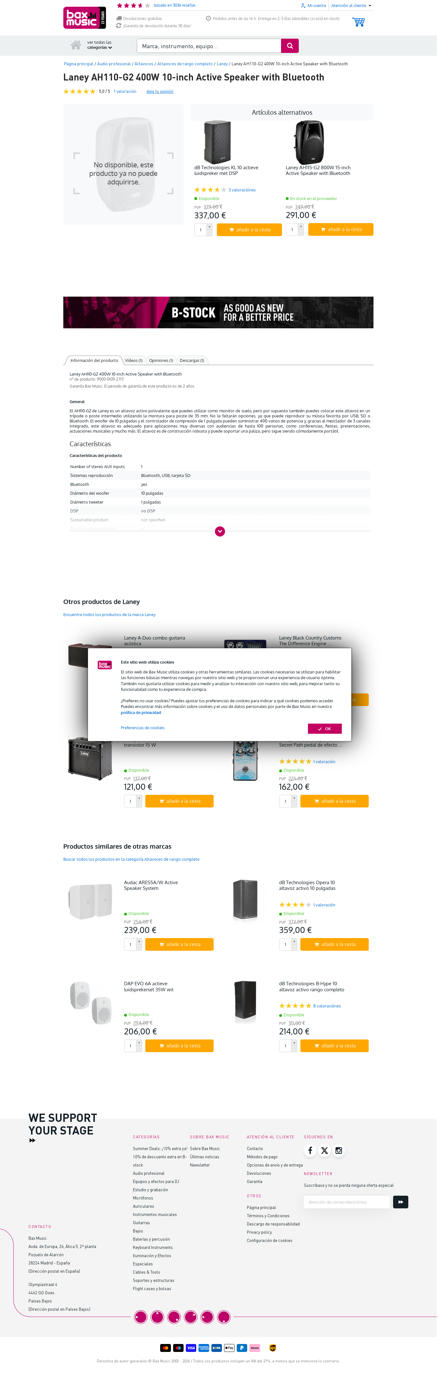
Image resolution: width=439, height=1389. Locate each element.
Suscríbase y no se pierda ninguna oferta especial (349, 1185)
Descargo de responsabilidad (273, 1223)
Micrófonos (143, 1197)
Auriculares (143, 1206)
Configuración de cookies (269, 1240)
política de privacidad (141, 712)
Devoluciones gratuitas (139, 18)
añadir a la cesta (250, 229)
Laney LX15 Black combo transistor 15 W (150, 742)
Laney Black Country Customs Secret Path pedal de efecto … (310, 742)
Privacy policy (259, 1232)
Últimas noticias (204, 1156)
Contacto (255, 1148)
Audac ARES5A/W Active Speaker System (151, 885)
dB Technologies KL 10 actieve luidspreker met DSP (226, 170)
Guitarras (141, 1222)
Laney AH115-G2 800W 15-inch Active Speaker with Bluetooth (318, 170)
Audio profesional (149, 1173)
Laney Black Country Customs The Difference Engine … (310, 640)
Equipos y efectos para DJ (156, 1181)
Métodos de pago (262, 1156)
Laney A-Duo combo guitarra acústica (154, 640)
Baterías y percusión (151, 1239)
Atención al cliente (271, 1137)
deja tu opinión (160, 91)
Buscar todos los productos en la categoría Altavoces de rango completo (131, 859)
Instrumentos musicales (155, 1214)
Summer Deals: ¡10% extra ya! (160, 1148)
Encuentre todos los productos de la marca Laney (109, 614)
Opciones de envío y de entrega (275, 1164)
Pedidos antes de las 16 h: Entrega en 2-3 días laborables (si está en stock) (273, 18)
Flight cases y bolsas (152, 1288)
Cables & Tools (146, 1272)
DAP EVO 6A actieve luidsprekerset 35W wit (148, 986)
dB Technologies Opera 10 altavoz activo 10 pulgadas (307, 885)
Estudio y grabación (150, 1189)
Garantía (254, 1181)
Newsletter (200, 1164)
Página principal (261, 1207)
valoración (124, 91)
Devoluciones (259, 1173)
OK (324, 728)
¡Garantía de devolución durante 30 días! (153, 26)
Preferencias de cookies (143, 727)
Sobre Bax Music (205, 1148)
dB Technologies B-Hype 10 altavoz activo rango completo (311, 986)
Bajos (138, 1230)
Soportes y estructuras (153, 1280)
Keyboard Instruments (153, 1247)
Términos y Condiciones (268, 1215)
